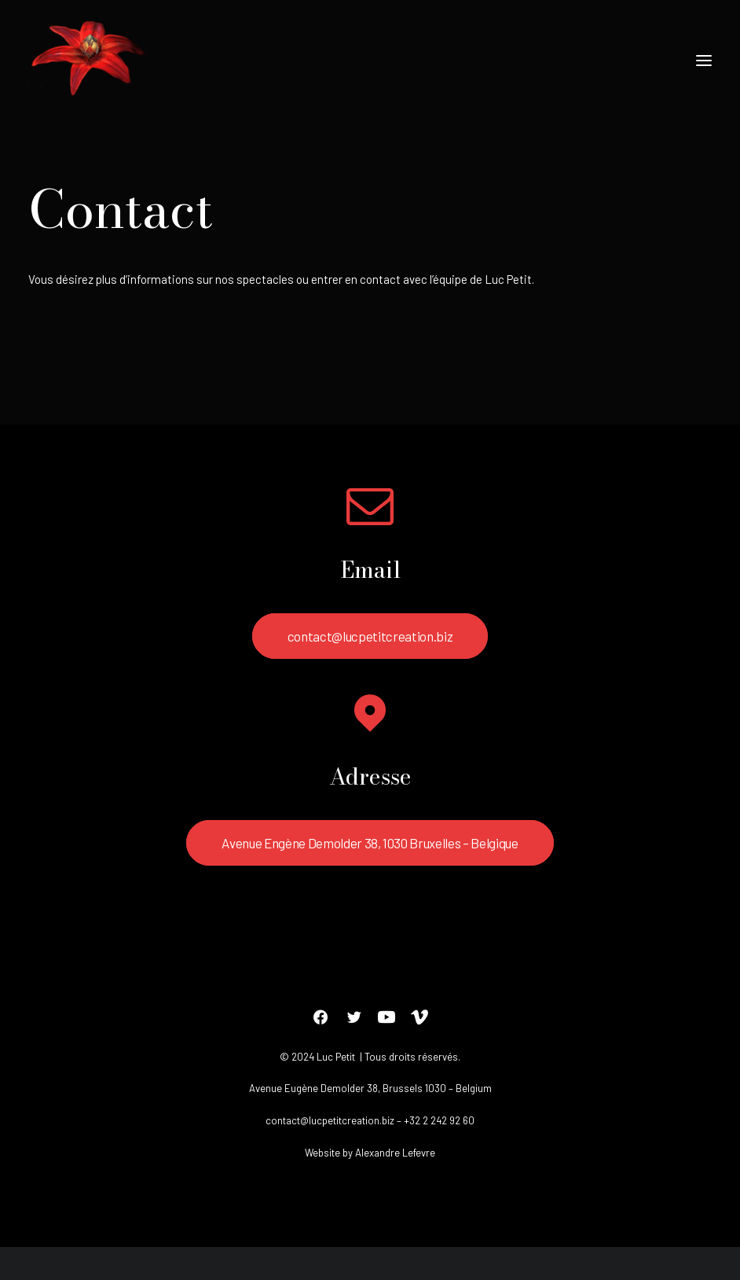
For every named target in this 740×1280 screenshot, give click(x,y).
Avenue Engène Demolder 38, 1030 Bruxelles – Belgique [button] (370, 843)
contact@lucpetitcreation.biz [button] (370, 636)
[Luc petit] (90, 60)
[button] (704, 60)
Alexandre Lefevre (395, 1152)
